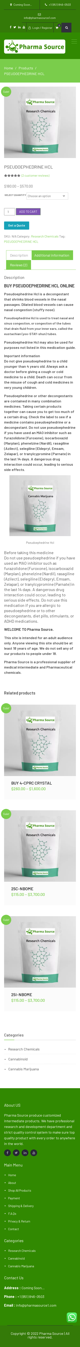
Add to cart (28, 211)
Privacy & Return (19, 1221)
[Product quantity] (9, 211)
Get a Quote (16, 225)
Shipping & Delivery (21, 1206)
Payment (14, 1198)
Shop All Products (19, 1190)
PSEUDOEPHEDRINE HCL (21, 241)
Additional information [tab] (51, 255)
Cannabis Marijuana (23, 1069)
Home (12, 1175)
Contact (13, 1229)
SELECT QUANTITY (15, 195)
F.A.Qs (12, 1213)
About (12, 1183)
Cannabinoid (18, 1059)
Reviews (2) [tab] (18, 265)
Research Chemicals (45, 236)
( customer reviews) (35, 175)
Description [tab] (19, 255)
